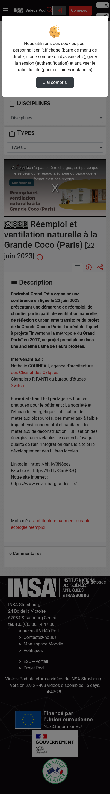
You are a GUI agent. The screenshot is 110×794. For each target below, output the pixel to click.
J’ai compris (55, 82)
